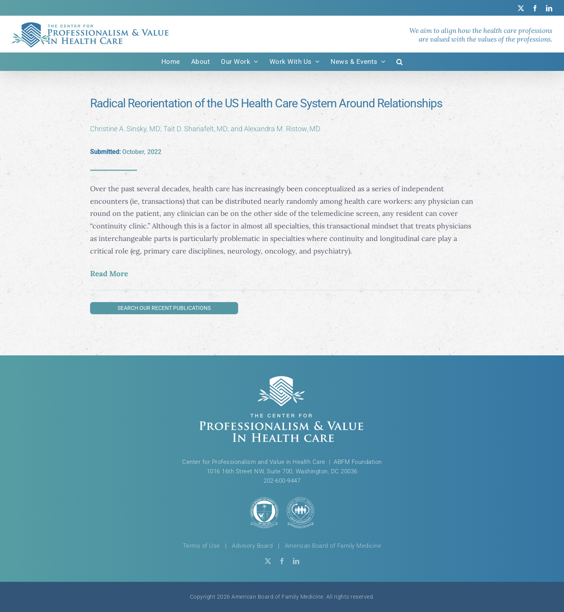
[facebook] (282, 561)
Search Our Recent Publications (164, 308)
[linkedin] (296, 561)
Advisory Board (252, 545)
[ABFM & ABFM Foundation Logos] (282, 512)
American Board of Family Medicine (333, 545)
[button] (400, 62)
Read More (109, 273)
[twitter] (268, 561)
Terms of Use (201, 545)
